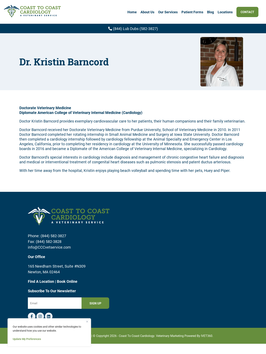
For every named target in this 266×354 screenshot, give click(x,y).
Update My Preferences (27, 339)
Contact (247, 12)
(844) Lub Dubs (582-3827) (133, 28)
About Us (147, 12)
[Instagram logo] (40, 316)
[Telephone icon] (49, 316)
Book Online (67, 281)
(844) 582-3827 (53, 235)
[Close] (87, 321)
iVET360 (206, 336)
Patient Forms (192, 12)
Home (132, 12)
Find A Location (41, 281)
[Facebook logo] (31, 316)
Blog (210, 12)
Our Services (168, 12)
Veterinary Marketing (170, 336)
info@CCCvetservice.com (49, 247)
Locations (225, 12)
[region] (49, 332)
